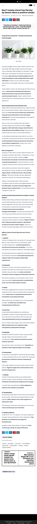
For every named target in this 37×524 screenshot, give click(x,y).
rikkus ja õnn (5, 445)
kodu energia (10, 443)
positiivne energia (26, 443)
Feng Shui (4, 443)
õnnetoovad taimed (28, 15)
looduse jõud (18, 443)
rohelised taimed (13, 445)
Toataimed (20, 445)
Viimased (26, 445)
